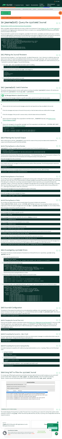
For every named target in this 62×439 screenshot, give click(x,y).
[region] (28, 433)
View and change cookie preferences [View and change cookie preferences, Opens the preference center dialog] (41, 432)
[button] (5, 433)
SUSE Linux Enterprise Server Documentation (12, 9)
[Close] (50, 430)
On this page (5, 12)
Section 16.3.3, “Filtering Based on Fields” (15, 126)
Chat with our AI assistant (53, 428)
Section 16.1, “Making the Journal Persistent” (40, 322)
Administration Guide (27, 9)
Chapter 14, (49, 28)
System (34, 9)
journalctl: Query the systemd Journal (45, 9)
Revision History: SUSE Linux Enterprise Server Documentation (16, 26)
